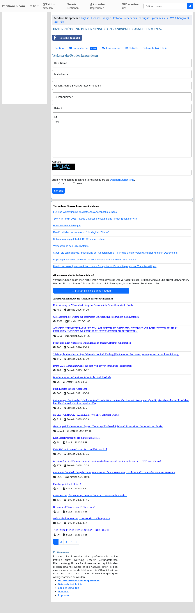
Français (106, 18)
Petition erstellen (49, 6)
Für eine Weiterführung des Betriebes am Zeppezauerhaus (85, 212)
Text (54, 117)
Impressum (64, 595)
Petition (59, 48)
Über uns (63, 591)
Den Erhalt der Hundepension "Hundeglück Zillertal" (81, 232)
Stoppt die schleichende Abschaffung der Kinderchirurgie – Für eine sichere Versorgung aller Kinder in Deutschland (115, 252)
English (85, 18)
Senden (58, 191)
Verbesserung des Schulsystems (71, 246)
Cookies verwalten (68, 588)
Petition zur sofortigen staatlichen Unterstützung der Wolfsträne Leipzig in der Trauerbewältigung (105, 266)
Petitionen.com (13, 6)
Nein (79, 183)
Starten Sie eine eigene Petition (91, 290)
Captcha (57, 161)
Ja (63, 183)
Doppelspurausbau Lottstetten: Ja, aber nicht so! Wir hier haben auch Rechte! (95, 259)
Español (95, 18)
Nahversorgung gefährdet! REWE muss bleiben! (79, 239)
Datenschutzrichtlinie (155, 48)
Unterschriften (83, 48)
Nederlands (130, 18)
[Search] (165, 6)
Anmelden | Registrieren (98, 6)
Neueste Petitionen (73, 6)
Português (144, 18)
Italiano (117, 18)
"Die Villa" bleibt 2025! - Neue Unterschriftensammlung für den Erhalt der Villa (95, 218)
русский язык (160, 18)
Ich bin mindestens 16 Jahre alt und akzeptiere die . (93, 179)
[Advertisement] (24, 58)
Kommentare (111, 48)
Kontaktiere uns (130, 6)
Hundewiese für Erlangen (67, 225)
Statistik (132, 48)
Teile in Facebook (66, 38)
